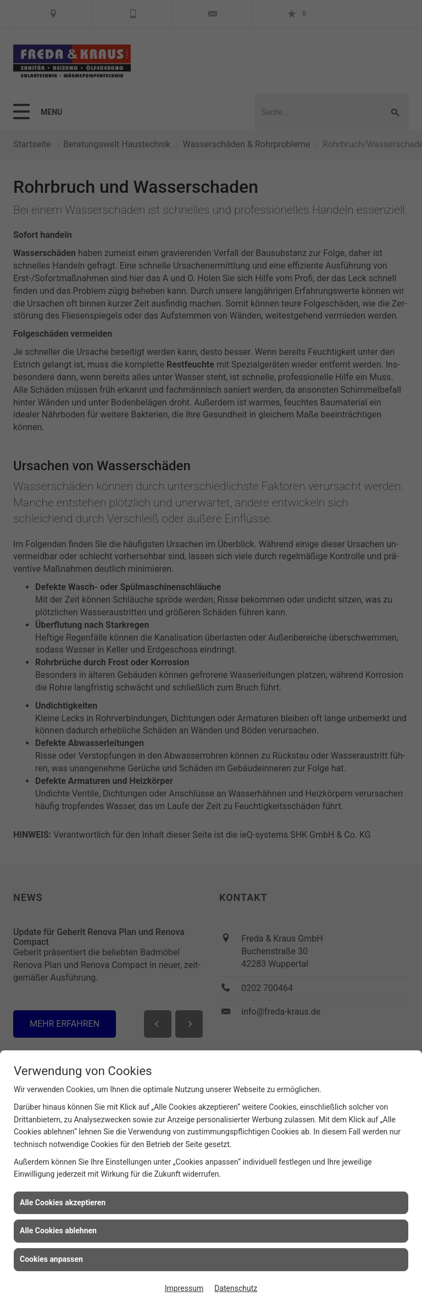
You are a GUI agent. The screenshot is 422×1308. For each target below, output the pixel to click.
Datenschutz (235, 1288)
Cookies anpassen (51, 1259)
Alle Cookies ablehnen (58, 1230)
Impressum (184, 1288)
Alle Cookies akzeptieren (63, 1202)
